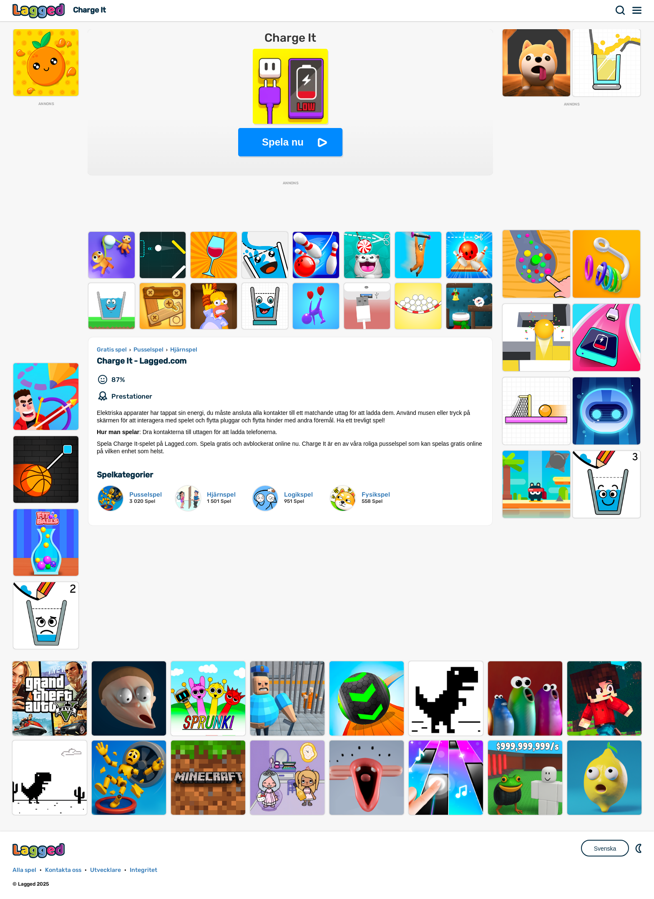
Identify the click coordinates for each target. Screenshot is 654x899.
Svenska (605, 848)
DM (639, 848)
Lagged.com (40, 850)
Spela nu (283, 142)
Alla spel (24, 870)
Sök (620, 10)
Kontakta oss (63, 870)
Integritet (143, 870)
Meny (637, 10)
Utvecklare (105, 870)
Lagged (40, 10)
